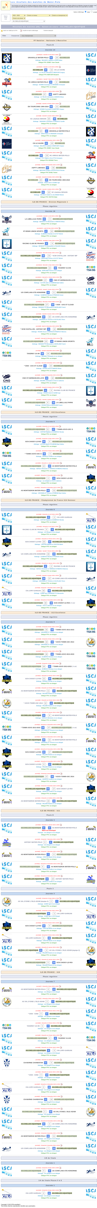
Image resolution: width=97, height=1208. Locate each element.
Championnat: (15, 35)
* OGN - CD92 (33, 1014)
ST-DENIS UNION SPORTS (33, 231)
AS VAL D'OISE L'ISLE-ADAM (33, 1001)
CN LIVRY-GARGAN (64, 517)
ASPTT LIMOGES (59, 94)
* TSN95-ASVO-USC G (64, 429)
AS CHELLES (65, 58)
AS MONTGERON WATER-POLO (64, 466)
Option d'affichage (78, 12)
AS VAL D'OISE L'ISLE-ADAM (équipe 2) (33, 901)
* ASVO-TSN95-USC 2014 (64, 642)
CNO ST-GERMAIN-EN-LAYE (64, 280)
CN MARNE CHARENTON (33, 1063)
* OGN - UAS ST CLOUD (64, 305)
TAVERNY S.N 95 (64, 268)
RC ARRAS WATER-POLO (38, 82)
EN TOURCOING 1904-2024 (38, 106)
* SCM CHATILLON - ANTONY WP (64, 256)
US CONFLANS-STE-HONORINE (33, 292)
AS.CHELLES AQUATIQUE (63, 219)
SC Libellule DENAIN (38, 119)
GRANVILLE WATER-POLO (38, 58)
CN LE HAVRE (59, 70)
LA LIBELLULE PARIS (33, 219)
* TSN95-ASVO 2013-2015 (64, 630)
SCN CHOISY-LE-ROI (33, 441)
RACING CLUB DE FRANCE (33, 243)
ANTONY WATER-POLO (33, 842)
